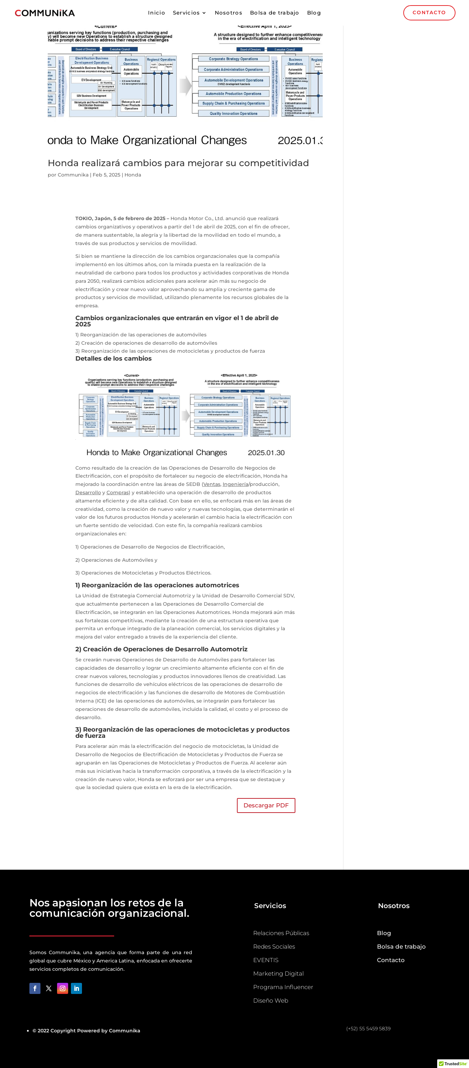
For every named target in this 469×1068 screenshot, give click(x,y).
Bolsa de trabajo (275, 13)
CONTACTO (429, 12)
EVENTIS (265, 960)
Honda (133, 175)
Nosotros (228, 13)
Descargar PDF (266, 805)
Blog (314, 13)
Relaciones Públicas (281, 933)
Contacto (391, 960)
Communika (73, 175)
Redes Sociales (274, 946)
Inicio (156, 13)
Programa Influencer (283, 987)
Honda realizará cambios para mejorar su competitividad (178, 163)
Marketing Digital (278, 973)
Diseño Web (270, 1000)
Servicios (186, 13)
